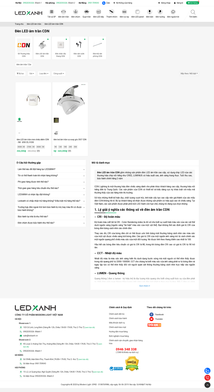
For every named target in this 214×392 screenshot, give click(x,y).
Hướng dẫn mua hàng (118, 331)
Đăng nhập (165, 3)
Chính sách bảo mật (117, 327)
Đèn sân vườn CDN (79, 47)
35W (75, 147)
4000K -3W (21, 147)
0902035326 (32, 3)
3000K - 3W (40, 147)
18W (65, 147)
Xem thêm (144, 286)
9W (55, 147)
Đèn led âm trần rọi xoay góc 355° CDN (70, 139)
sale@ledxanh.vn (30, 336)
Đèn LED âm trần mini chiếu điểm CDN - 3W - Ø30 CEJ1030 (33, 140)
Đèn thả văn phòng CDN (97, 47)
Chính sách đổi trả (116, 314)
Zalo (108, 3)
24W (70, 147)
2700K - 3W (31, 147)
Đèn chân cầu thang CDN (60, 47)
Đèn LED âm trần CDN (42, 47)
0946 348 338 (126, 349)
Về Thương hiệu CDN (23, 47)
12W (60, 147)
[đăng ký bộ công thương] (116, 369)
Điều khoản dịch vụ (117, 323)
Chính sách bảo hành (118, 318)
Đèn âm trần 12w (24, 64)
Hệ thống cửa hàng (124, 3)
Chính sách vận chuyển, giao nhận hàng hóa (126, 342)
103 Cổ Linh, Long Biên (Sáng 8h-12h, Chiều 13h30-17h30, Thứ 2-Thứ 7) (59, 327)
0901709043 (93, 3)
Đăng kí (180, 3)
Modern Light (85, 384)
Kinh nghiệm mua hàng (119, 336)
